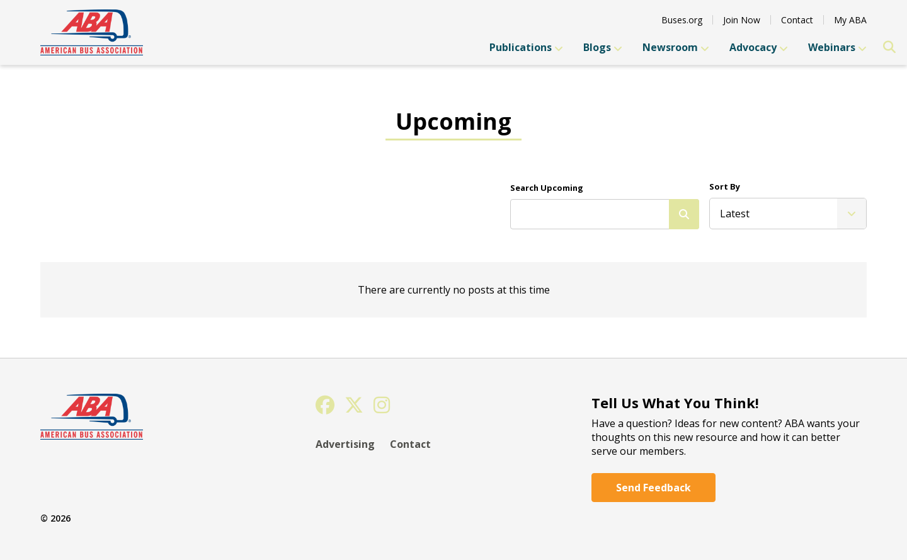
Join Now (741, 20)
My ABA (850, 20)
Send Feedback (653, 487)
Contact (797, 20)
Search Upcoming (546, 187)
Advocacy (758, 47)
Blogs (602, 47)
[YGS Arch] (91, 32)
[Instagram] (382, 405)
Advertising (345, 444)
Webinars (837, 47)
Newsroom (675, 47)
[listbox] (788, 213)
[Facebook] (325, 405)
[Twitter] (354, 405)
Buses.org (681, 20)
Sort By (724, 186)
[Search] (684, 214)
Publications (526, 47)
